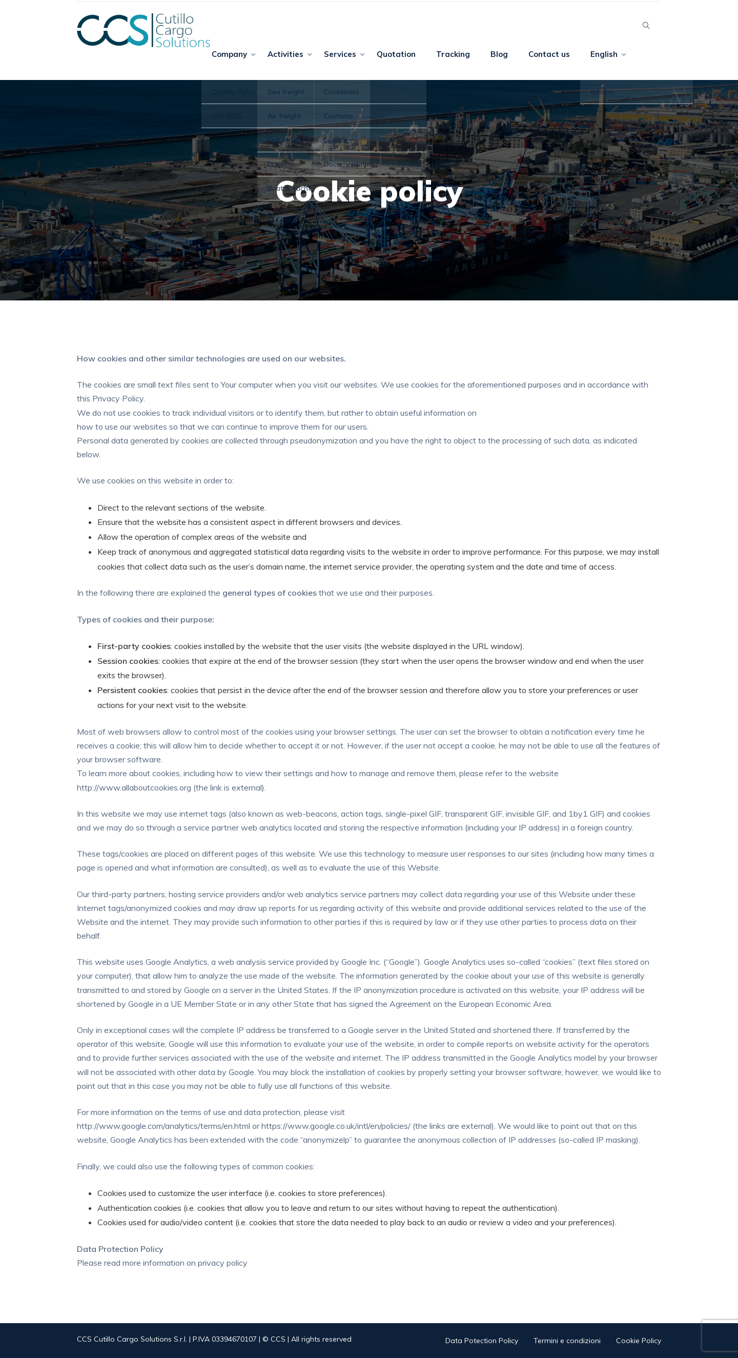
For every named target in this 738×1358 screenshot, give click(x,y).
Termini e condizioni (567, 1340)
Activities (285, 54)
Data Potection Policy (481, 1340)
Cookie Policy (638, 1340)
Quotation (396, 54)
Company (229, 54)
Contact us (549, 54)
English (604, 54)
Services (340, 54)
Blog (499, 54)
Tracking (453, 54)
